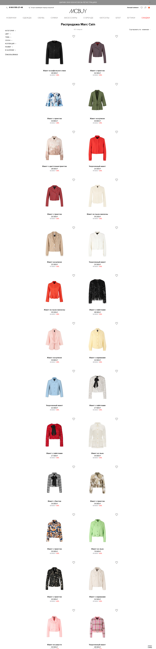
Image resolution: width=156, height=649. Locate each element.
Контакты (54, 601)
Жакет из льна (129, 319)
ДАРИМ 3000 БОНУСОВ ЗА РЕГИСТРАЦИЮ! (78, 2)
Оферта (54, 613)
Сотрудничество (77, 621)
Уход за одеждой (77, 617)
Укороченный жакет (129, 121)
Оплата (73, 609)
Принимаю (113, 568)
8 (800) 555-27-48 (82, 575)
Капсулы (104, 18)
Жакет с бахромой (52, 517)
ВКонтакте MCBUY (121, 597)
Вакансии (54, 605)
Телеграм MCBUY (121, 605)
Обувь (41, 18)
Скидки (146, 18)
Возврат (74, 613)
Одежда (27, 18)
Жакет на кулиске (52, 121)
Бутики (131, 18)
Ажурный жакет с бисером (91, 517)
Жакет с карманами (91, 269)
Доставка (74, 605)
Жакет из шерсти (52, 468)
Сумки (54, 18)
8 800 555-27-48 (16, 7)
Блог (118, 18)
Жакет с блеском (129, 468)
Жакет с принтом (90, 71)
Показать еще (92, 534)
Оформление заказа (78, 601)
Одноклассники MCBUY (123, 601)
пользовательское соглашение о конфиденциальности (117, 568)
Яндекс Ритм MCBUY (122, 609)
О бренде (88, 18)
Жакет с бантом (52, 368)
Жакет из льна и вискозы (90, 170)
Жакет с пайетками (129, 220)
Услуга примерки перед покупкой (42, 7)
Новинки (11, 18)
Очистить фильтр (11, 55)
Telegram (98, 597)
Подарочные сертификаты (60, 623)
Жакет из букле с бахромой (129, 517)
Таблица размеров (77, 597)
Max (96, 601)
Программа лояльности (59, 609)
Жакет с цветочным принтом (91, 121)
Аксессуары (70, 18)
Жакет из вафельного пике (52, 71)
